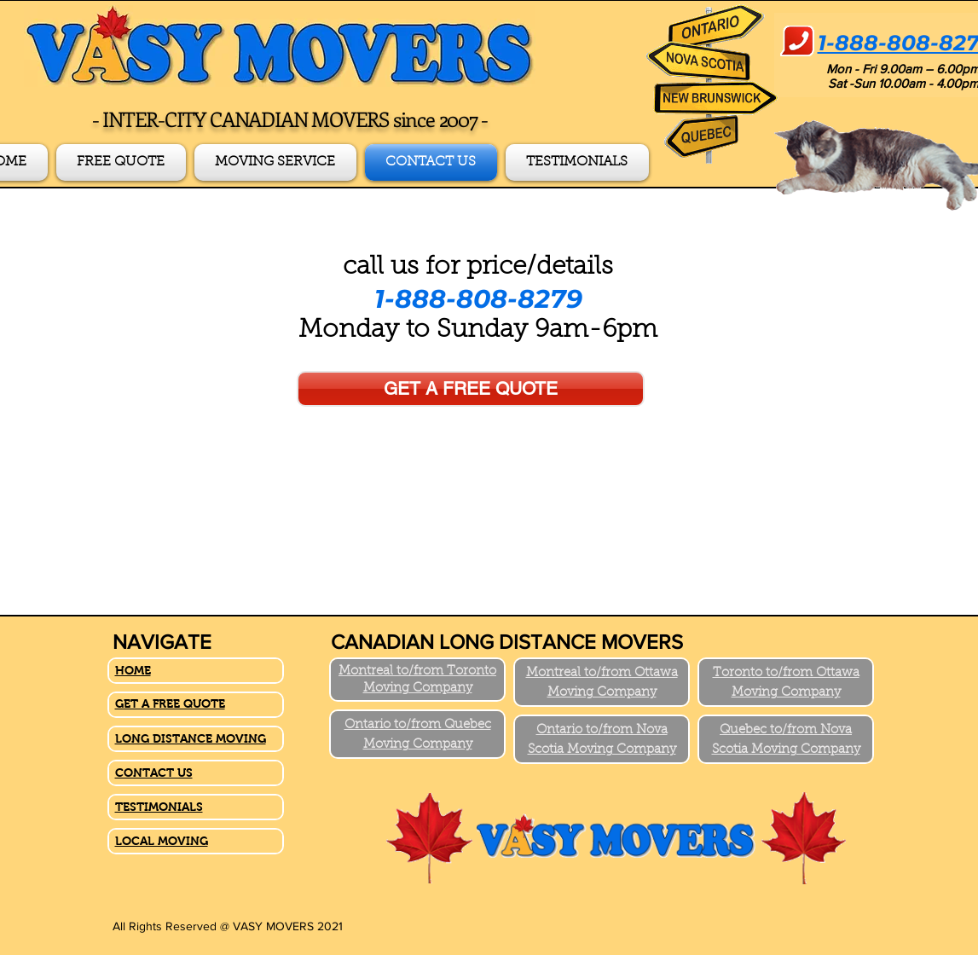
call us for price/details (478, 268)
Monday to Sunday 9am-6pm (477, 331)
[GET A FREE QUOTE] (471, 389)
